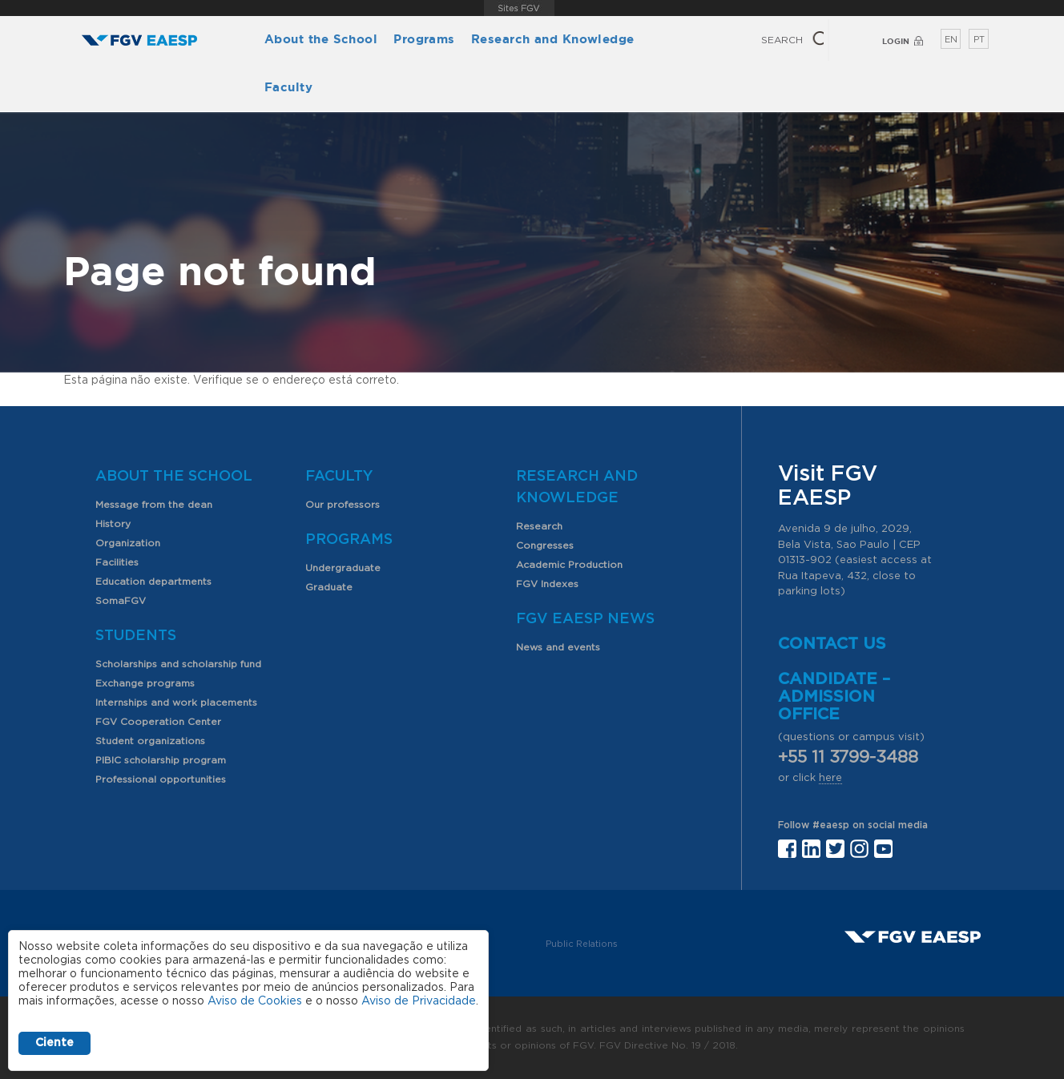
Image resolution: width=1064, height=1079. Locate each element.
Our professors (342, 504)
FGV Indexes (547, 584)
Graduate (329, 587)
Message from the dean (153, 504)
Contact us (832, 644)
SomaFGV (120, 601)
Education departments (153, 581)
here (830, 778)
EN (951, 39)
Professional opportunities (160, 779)
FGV (519, 8)
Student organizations (150, 741)
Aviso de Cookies (255, 1001)
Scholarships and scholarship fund (178, 664)
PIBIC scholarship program (160, 760)
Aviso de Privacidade (418, 1001)
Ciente (54, 1043)
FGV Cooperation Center (158, 722)
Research (539, 526)
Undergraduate (343, 568)
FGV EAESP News (585, 619)
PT (979, 39)
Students (135, 636)
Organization (127, 543)
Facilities (117, 562)
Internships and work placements (176, 702)
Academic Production (569, 565)
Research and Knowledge (553, 39)
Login (895, 41)
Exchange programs (145, 683)
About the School (320, 39)
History (113, 524)
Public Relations (582, 944)
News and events (558, 647)
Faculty (288, 87)
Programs (424, 39)
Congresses (545, 545)
